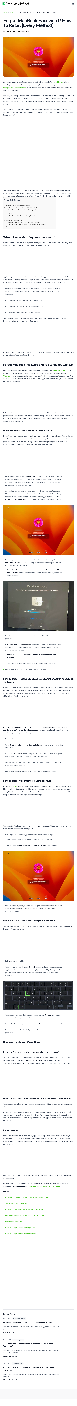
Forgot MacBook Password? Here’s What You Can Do (22, 208)
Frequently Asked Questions (14, 220)
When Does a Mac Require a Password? (17, 205)
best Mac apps (59, 82)
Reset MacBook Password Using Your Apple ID (22, 210)
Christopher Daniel (10, 1356)
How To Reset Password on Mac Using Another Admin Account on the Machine (29, 213)
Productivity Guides (19, 1318)
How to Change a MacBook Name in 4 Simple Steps (24, 1210)
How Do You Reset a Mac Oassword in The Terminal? (24, 222)
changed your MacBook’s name (14, 88)
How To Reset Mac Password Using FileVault (22, 216)
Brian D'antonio (8, 1332)
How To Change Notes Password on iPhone (21, 1234)
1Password (7, 376)
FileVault (15, 786)
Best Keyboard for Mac (13, 1222)
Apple (12, 12)
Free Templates (18, 1340)
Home (5, 12)
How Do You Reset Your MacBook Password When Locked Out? (27, 224)
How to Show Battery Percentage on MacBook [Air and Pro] (27, 1198)
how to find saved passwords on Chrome (44, 1186)
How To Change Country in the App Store (20, 1228)
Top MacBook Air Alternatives (16, 1204)
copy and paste (59, 370)
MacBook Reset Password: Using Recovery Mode (23, 218)
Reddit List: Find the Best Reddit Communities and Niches (27, 1322)
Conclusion (9, 227)
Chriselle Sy (10, 31)
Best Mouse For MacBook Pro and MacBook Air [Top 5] (25, 1216)
